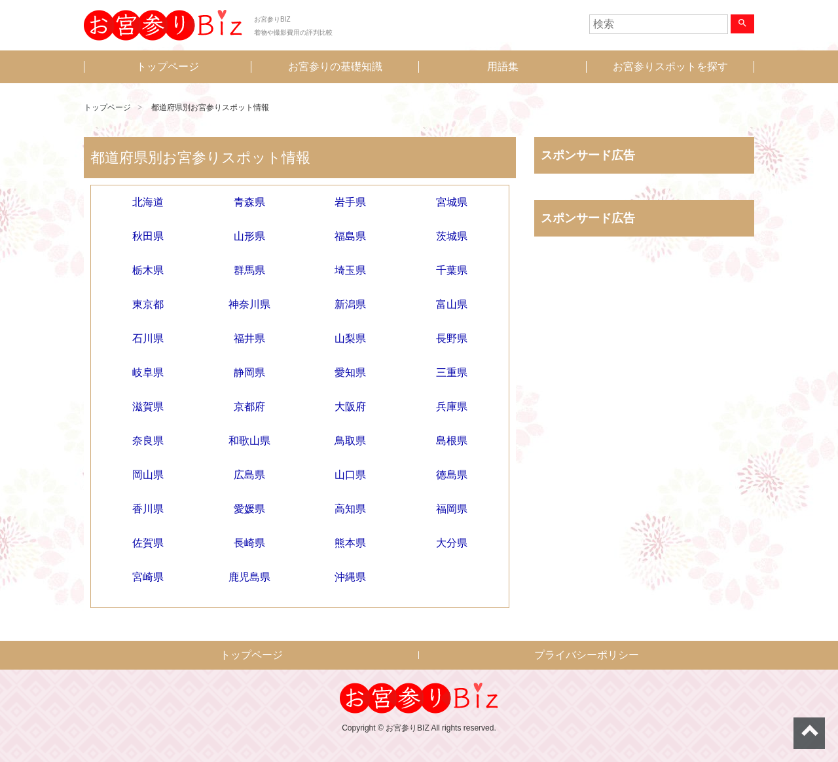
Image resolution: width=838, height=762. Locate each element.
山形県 (249, 236)
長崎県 (249, 542)
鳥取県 (350, 440)
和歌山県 (249, 440)
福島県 (350, 236)
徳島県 (451, 474)
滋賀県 (148, 406)
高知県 (350, 508)
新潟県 (350, 304)
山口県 (350, 474)
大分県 (451, 542)
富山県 (451, 304)
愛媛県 (249, 508)
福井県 (249, 338)
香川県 (148, 508)
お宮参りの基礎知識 (335, 66)
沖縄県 (350, 576)
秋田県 (148, 236)
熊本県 (350, 542)
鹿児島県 (249, 576)
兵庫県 (451, 406)
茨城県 (451, 236)
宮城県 (451, 202)
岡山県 (148, 474)
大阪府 (350, 406)
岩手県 (350, 202)
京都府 (249, 406)
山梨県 (350, 338)
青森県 (249, 202)
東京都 (148, 304)
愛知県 (350, 372)
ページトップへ (809, 733)
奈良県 (148, 440)
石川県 (148, 338)
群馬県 (249, 270)
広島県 (249, 474)
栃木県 (148, 270)
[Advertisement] (644, 383)
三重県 (451, 372)
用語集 (503, 66)
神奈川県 (249, 304)
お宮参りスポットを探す (670, 66)
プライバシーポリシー (586, 654)
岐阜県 (148, 372)
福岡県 (451, 508)
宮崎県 (148, 576)
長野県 (451, 338)
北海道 (148, 202)
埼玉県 (350, 270)
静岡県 (249, 372)
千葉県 (451, 270)
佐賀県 (148, 542)
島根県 (451, 440)
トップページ (167, 66)
